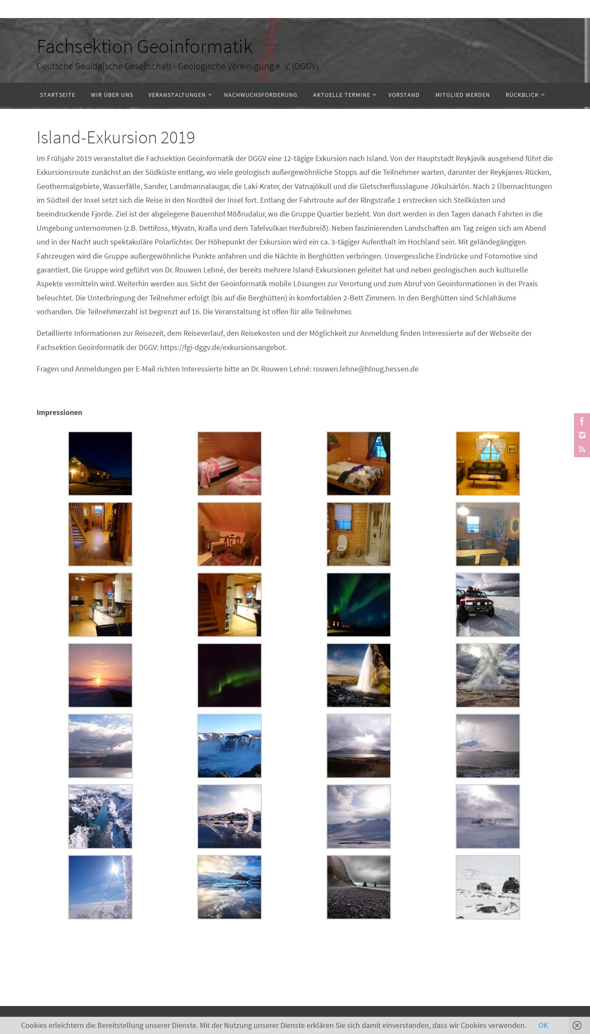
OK (543, 1025)
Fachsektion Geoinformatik (144, 46)
